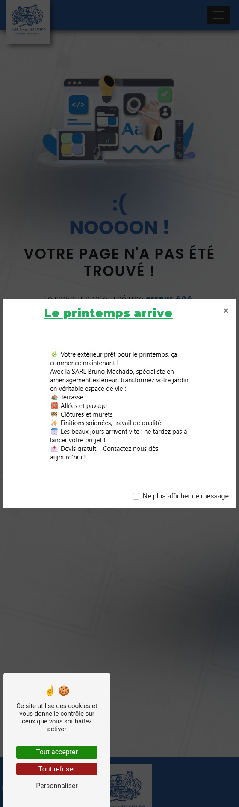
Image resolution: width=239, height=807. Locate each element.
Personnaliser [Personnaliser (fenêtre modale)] (57, 786)
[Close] (226, 311)
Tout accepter (57, 752)
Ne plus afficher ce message (186, 496)
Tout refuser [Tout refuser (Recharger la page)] (56, 769)
